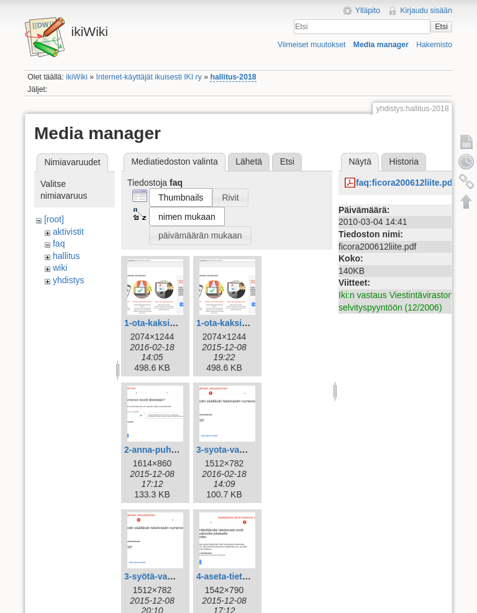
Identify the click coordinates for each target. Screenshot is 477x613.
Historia (404, 161)
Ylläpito (367, 10)
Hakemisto (434, 44)
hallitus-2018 (233, 77)
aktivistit (68, 232)
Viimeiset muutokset (311, 44)
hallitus (66, 256)
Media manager (381, 44)
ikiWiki (77, 77)
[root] (54, 219)
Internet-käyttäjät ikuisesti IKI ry (149, 77)
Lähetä (248, 161)
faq (59, 243)
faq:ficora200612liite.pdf (405, 183)
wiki (60, 268)
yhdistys (68, 280)
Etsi (441, 26)
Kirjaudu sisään (426, 10)
